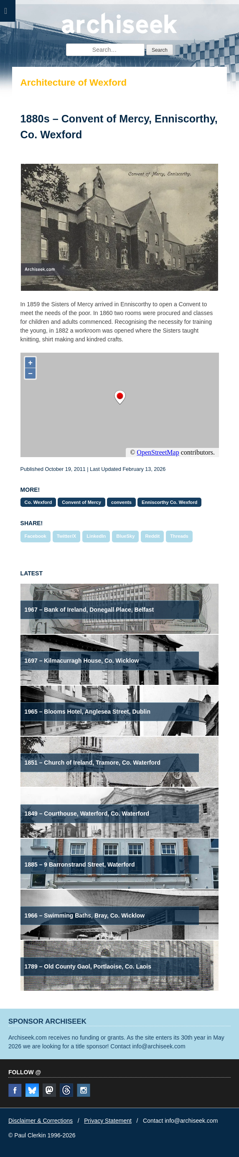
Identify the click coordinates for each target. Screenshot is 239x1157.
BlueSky (125, 536)
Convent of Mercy (81, 502)
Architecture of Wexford (73, 82)
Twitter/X (66, 536)
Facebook (35, 536)
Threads (179, 536)
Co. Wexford (38, 502)
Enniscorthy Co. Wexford (169, 502)
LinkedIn (96, 536)
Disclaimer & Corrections (40, 1120)
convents (121, 502)
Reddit (152, 536)
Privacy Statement (108, 1120)
